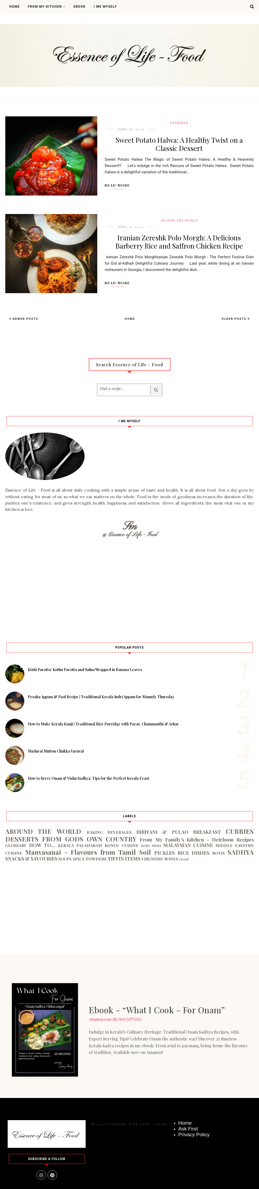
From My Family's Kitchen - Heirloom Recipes (197, 839)
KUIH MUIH (151, 845)
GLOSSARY (15, 845)
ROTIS (218, 853)
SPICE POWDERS (90, 859)
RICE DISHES (194, 853)
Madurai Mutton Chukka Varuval (56, 751)
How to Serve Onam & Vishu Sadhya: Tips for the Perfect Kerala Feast (88, 778)
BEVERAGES (120, 832)
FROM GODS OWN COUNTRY (89, 839)
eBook (184, 859)
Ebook (79, 6)
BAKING (95, 832)
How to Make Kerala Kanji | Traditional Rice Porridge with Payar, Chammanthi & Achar (103, 723)
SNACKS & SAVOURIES (31, 858)
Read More (117, 185)
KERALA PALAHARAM (80, 845)
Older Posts (235, 319)
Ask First (188, 1128)
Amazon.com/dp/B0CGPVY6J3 (115, 1019)
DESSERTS (179, 123)
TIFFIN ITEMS (124, 858)
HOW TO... (42, 845)
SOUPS (65, 859)
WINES (171, 859)
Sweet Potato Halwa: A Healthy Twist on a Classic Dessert (179, 144)
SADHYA (241, 852)
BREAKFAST (207, 832)
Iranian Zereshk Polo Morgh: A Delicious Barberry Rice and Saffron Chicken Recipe (179, 241)
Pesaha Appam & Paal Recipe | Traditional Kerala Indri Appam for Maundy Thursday (101, 696)
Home (14, 6)
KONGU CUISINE (122, 845)
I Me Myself (105, 6)
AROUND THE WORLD (179, 220)
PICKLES (164, 853)
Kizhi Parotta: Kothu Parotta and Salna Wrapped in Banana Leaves (85, 669)
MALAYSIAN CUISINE (188, 845)
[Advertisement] (129, 589)
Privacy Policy (194, 1134)
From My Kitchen (47, 6)
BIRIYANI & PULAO (162, 832)
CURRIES (240, 831)
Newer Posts (24, 319)
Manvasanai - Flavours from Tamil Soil (88, 852)
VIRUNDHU (152, 859)
